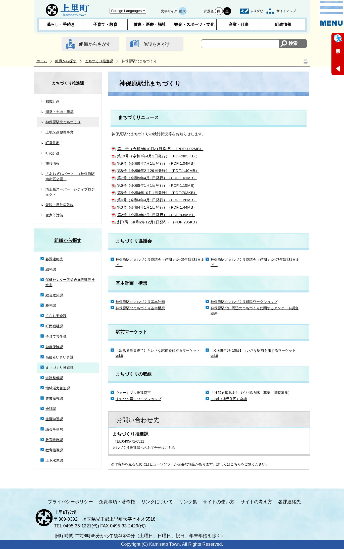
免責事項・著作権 (117, 501)
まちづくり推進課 (99, 61)
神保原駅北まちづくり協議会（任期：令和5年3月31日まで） (160, 262)
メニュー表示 (331, 13)
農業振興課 (54, 398)
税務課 (50, 305)
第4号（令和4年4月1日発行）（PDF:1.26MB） (157, 200)
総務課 (50, 269)
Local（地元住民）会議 (229, 399)
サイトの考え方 (256, 501)
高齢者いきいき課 (59, 357)
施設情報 (52, 163)
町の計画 (52, 153)
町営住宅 (52, 143)
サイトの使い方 (218, 501)
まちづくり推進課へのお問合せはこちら (143, 448)
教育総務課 (54, 440)
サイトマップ (286, 11)
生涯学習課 (54, 419)
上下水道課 (54, 460)
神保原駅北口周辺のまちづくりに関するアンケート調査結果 (255, 310)
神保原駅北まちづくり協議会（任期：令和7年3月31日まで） (255, 262)
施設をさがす (156, 44)
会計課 (50, 409)
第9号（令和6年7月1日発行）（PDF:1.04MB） (157, 163)
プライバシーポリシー (70, 501)
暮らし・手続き (61, 24)
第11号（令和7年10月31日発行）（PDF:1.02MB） (160, 149)
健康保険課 (54, 347)
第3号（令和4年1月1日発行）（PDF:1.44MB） (157, 207)
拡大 (182, 11)
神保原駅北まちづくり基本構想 (140, 308)
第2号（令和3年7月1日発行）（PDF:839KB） (156, 215)
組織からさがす (95, 44)
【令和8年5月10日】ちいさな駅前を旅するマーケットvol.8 (253, 353)
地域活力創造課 (57, 388)
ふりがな (256, 11)
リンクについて (157, 501)
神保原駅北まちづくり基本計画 (140, 302)
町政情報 (283, 24)
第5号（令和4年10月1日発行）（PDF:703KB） (157, 193)
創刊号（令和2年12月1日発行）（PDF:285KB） (158, 222)
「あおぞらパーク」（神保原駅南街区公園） (70, 176)
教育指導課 (54, 450)
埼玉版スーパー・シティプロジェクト (70, 192)
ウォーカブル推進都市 (133, 393)
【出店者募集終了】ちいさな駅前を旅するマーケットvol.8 (158, 353)
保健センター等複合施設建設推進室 (70, 282)
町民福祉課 (54, 326)
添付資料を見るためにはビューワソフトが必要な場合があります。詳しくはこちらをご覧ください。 (190, 464)
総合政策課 (54, 295)
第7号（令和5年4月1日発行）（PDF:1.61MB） (157, 178)
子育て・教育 (105, 24)
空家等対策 (54, 215)
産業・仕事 (239, 24)
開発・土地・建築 (59, 112)
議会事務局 (54, 429)
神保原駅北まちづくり (63, 122)
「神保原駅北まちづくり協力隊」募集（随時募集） (251, 393)
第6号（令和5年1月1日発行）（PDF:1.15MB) (155, 185)
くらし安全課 (56, 316)
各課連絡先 (54, 259)
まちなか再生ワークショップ (138, 399)
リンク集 (188, 501)
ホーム (41, 61)
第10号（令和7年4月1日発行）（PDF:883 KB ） (158, 156)
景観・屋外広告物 (59, 205)
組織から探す (65, 61)
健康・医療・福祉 (150, 24)
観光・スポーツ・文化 (194, 24)
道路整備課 (54, 378)
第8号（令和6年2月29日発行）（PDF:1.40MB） (158, 170)
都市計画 (52, 101)
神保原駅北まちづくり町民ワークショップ (244, 302)
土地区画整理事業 (59, 132)
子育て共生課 (56, 336)
